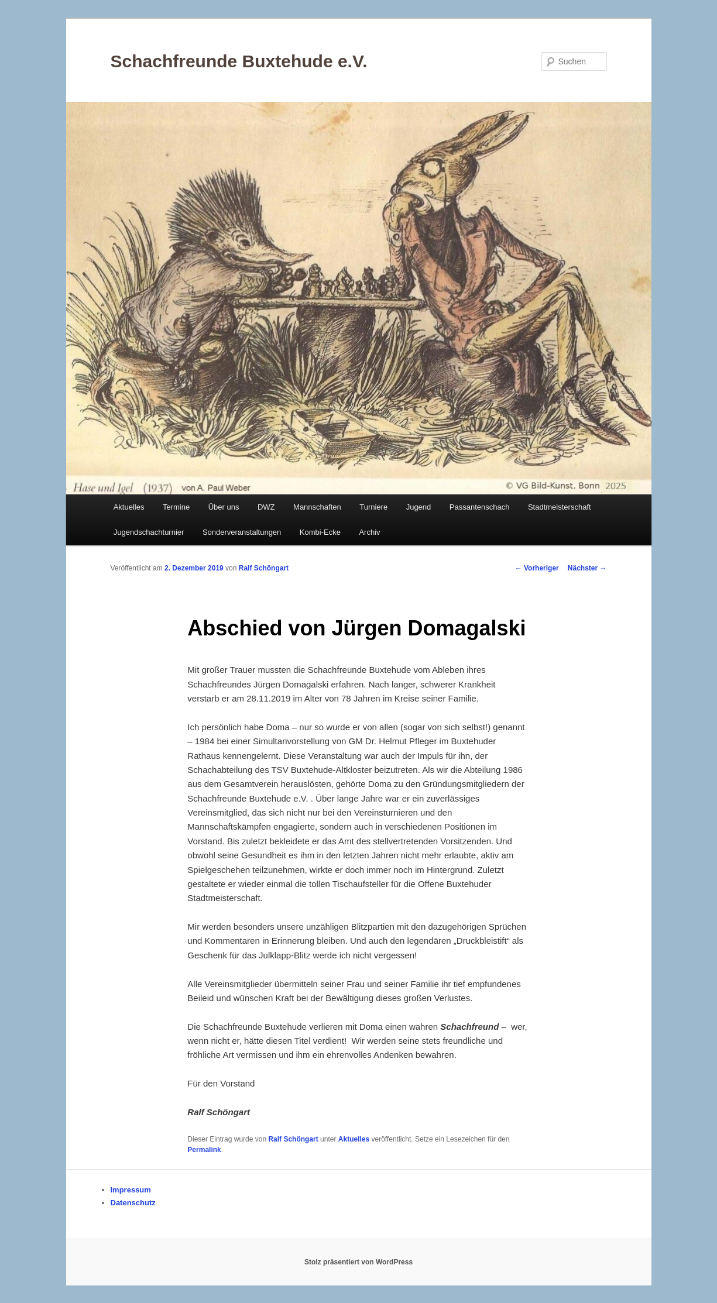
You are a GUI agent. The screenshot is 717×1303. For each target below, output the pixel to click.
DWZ (266, 507)
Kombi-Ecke (320, 532)
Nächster (587, 568)
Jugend (418, 507)
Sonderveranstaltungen (242, 532)
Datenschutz (133, 1202)
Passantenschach (480, 507)
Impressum (131, 1189)
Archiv (369, 532)
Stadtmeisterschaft (559, 507)
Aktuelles (129, 507)
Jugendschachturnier (149, 532)
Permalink (204, 1150)
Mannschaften (317, 507)
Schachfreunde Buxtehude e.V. (239, 61)
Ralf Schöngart (264, 568)
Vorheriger (537, 568)
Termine (176, 507)
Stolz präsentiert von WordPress (358, 1262)
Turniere (373, 507)
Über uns (223, 507)
